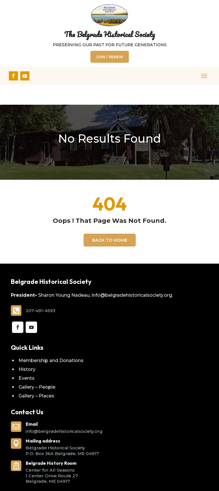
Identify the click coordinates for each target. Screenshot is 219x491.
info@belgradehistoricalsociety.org (64, 411)
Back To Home (109, 220)
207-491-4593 (40, 290)
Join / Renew (109, 56)
